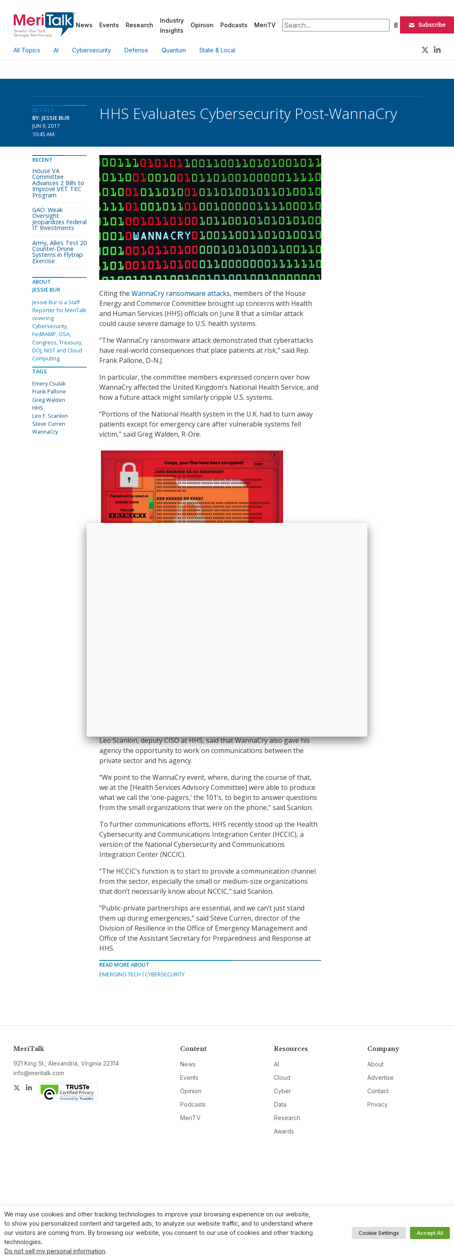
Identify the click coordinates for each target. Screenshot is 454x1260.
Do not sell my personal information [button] (54, 1251)
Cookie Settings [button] (379, 1232)
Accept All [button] (430, 1232)
